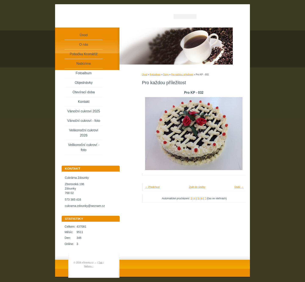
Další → (239, 187)
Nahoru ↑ (88, 266)
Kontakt (83, 101)
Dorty (166, 74)
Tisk (100, 262)
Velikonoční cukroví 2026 (83, 132)
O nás (83, 44)
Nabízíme (83, 63)
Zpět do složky (197, 187)
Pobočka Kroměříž (84, 54)
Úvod (144, 74)
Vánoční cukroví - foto (83, 120)
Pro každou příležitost (182, 74)
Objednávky (84, 82)
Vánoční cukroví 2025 (83, 111)
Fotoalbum (155, 74)
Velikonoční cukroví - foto (83, 147)
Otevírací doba (84, 92)
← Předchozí (152, 187)
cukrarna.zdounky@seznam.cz (85, 206)
